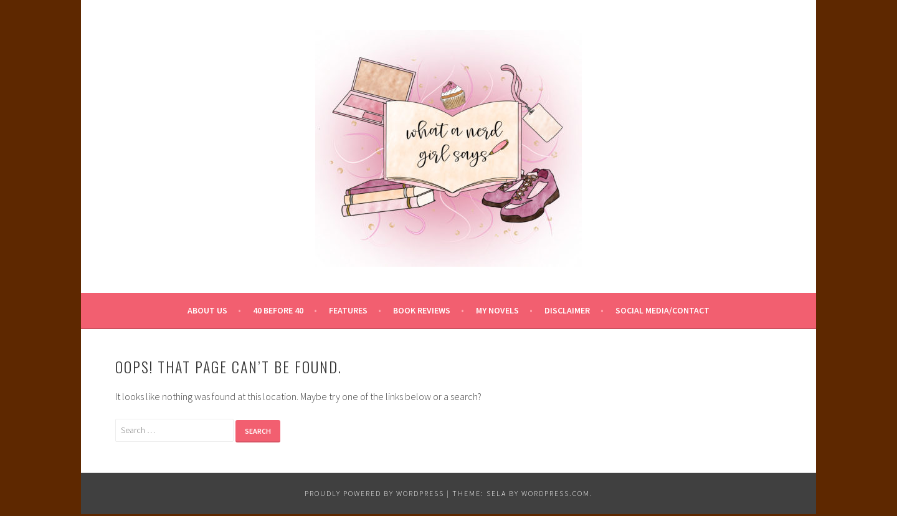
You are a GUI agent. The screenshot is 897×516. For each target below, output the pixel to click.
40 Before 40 (278, 310)
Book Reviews (421, 310)
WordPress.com (555, 493)
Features (348, 310)
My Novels (497, 310)
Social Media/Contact (662, 310)
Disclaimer (567, 310)
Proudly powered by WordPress (374, 493)
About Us (207, 310)
